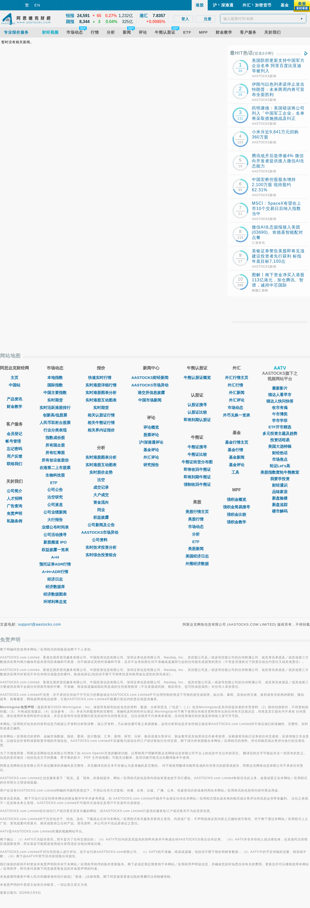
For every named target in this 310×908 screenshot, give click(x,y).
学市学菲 (280, 420)
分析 (197, 534)
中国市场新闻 (151, 400)
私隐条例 (14, 521)
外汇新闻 (236, 392)
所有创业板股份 (55, 460)
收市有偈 (280, 407)
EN (37, 5)
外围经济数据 (197, 563)
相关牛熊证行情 (101, 422)
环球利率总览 (55, 601)
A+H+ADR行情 (55, 571)
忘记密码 (14, 448)
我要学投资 (280, 479)
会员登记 (14, 433)
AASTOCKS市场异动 (101, 532)
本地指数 (55, 377)
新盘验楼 (280, 498)
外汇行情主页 (236, 377)
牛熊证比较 (197, 454)
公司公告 (55, 489)
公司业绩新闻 (55, 512)
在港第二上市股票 (55, 467)
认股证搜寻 (197, 404)
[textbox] (263, 18)
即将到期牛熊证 (197, 477)
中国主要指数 (55, 392)
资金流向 (101, 502)
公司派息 (55, 504)
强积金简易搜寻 (236, 507)
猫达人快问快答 (279, 401)
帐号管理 (14, 441)
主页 (14, 377)
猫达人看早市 (279, 394)
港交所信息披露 (151, 392)
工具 (236, 472)
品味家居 (280, 491)
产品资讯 (14, 399)
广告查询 (14, 506)
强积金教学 (236, 522)
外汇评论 (151, 457)
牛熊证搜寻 (197, 447)
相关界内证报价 (101, 430)
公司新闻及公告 (101, 525)
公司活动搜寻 (55, 534)
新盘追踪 (280, 504)
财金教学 (14, 406)
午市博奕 (280, 414)
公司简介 (14, 491)
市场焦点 (280, 459)
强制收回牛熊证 (197, 484)
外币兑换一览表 (236, 415)
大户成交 (101, 495)
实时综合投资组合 (101, 555)
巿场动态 (237, 407)
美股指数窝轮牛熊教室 (279, 472)
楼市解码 (280, 511)
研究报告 (151, 465)
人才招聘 (14, 498)
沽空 (101, 480)
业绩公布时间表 (55, 527)
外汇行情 (237, 385)
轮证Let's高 (280, 466)
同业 (101, 510)
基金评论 (151, 450)
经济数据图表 (55, 594)
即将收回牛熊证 (197, 469)
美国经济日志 (197, 556)
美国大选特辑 (279, 446)
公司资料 (101, 540)
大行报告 (55, 519)
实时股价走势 (101, 472)
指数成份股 (55, 437)
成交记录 (101, 487)
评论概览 (151, 427)
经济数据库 (55, 586)
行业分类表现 (55, 430)
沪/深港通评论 (151, 442)
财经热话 (280, 453)
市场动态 (197, 526)
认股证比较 (197, 412)
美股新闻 (197, 548)
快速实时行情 (101, 377)
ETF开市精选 (279, 427)
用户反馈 (14, 456)
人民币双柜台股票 (55, 422)
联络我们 (14, 464)
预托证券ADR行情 (55, 564)
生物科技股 (55, 475)
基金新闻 (236, 457)
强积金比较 (236, 514)
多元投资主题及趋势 (279, 433)
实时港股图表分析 (101, 392)
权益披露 (101, 517)
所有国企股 (55, 445)
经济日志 (55, 579)
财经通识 (280, 485)
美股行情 (197, 519)
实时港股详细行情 (101, 385)
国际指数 (55, 385)
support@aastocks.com (39, 624)
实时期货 (55, 400)
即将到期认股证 (197, 420)
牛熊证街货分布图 (197, 462)
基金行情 (237, 450)
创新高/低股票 (55, 415)
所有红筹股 (55, 452)
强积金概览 (236, 499)
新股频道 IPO (55, 542)
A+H (55, 557)
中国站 (14, 385)
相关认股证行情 (101, 415)
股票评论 (151, 435)
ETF (55, 482)
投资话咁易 (280, 440)
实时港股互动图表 (101, 400)
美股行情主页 (197, 511)
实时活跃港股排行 (55, 407)
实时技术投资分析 (101, 547)
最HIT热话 (252, 53)
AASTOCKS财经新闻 (151, 377)
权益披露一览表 (55, 549)
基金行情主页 (236, 442)
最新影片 (280, 388)
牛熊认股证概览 (197, 377)
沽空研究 (55, 497)
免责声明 (14, 513)
